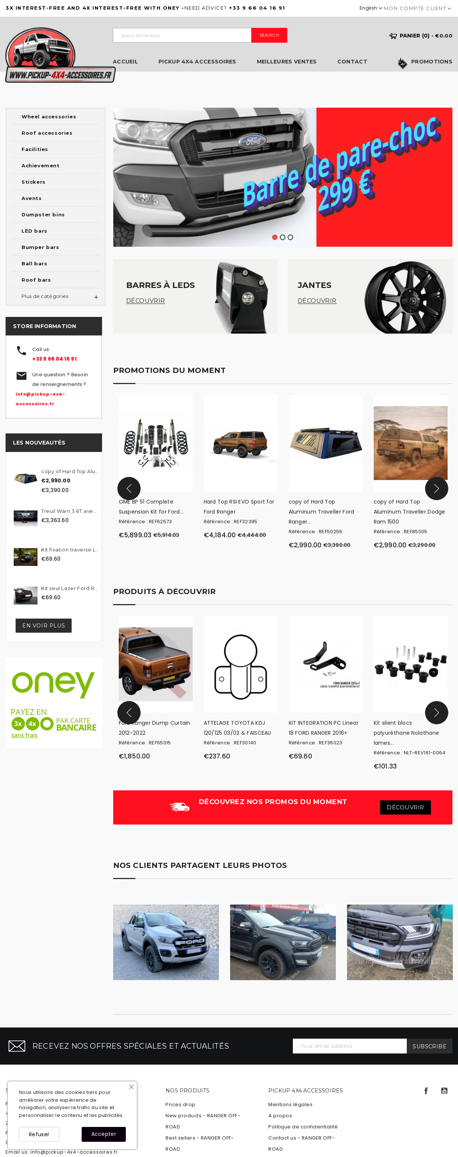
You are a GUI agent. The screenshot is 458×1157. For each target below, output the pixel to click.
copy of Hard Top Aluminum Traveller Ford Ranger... (321, 511)
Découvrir (145, 301)
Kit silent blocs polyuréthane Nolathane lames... (406, 733)
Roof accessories (47, 133)
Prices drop (181, 1104)
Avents (32, 198)
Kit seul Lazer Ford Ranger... (70, 588)
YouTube (444, 1091)
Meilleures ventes (287, 62)
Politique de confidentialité (303, 1126)
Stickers (34, 182)
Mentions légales (290, 1104)
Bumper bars (40, 247)
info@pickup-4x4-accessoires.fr (74, 1152)
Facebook (426, 1091)
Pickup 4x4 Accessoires (197, 62)
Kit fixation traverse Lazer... (70, 550)
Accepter (103, 1134)
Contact (352, 62)
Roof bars (36, 280)
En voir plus (43, 625)
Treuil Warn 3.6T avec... (70, 511)
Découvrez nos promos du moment (273, 802)
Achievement (41, 165)
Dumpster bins (43, 214)
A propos (280, 1115)
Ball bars (34, 263)
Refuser (39, 1134)
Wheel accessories (49, 116)
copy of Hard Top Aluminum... (70, 471)
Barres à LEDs (160, 285)
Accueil (125, 62)
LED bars (35, 231)
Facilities (35, 149)
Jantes (314, 285)
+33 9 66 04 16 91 (54, 359)
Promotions (431, 62)
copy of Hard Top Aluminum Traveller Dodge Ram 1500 (409, 511)
